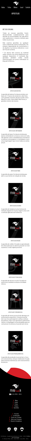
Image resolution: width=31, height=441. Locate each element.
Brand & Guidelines (16, 421)
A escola (16, 413)
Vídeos (15, 7)
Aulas (3, 7)
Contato (28, 7)
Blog (16, 400)
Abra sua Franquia (16, 419)
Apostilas (16, 407)
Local (21, 7)
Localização (16, 415)
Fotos (9, 7)
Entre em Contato (16, 417)
